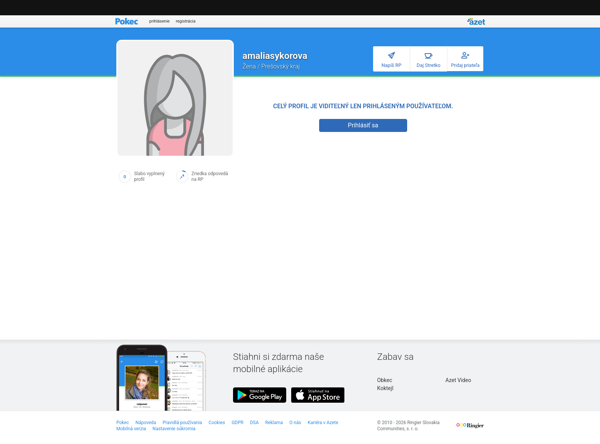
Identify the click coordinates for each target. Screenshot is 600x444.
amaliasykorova (275, 55)
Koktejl (385, 388)
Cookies (217, 422)
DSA (254, 422)
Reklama (274, 422)
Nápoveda (145, 422)
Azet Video (458, 380)
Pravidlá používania (182, 422)
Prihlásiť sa (363, 125)
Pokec (122, 422)
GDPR (237, 422)
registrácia (186, 21)
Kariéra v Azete (323, 422)
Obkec (384, 380)
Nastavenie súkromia (174, 428)
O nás (295, 422)
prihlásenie (159, 21)
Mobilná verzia (131, 428)
